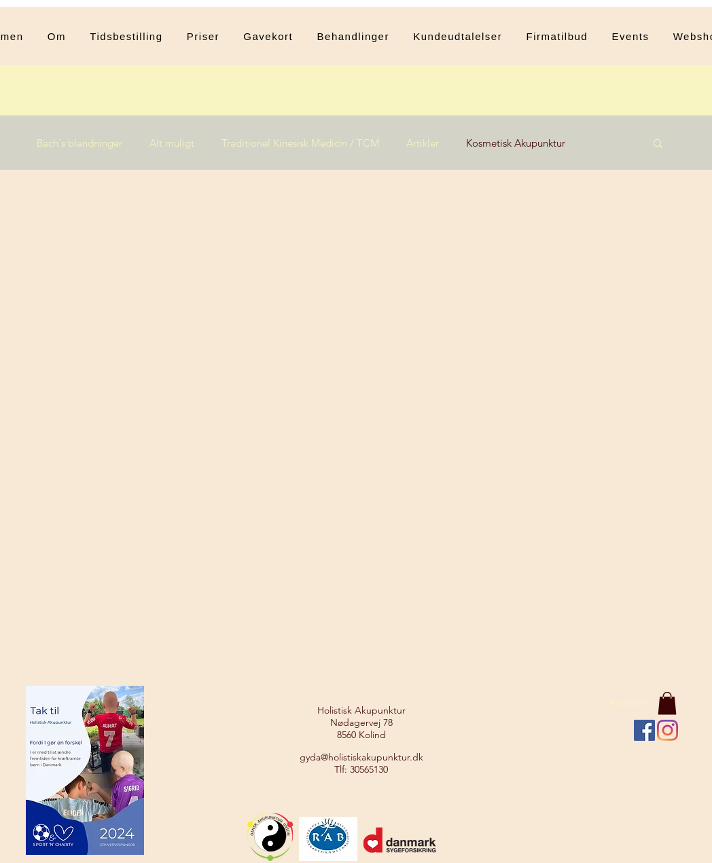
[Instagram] (667, 730)
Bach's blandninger (79, 142)
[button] (353, 36)
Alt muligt (171, 142)
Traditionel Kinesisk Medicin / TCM (300, 142)
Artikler (422, 142)
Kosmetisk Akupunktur (515, 142)
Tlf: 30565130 (361, 769)
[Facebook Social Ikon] (644, 730)
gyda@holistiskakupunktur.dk (361, 757)
